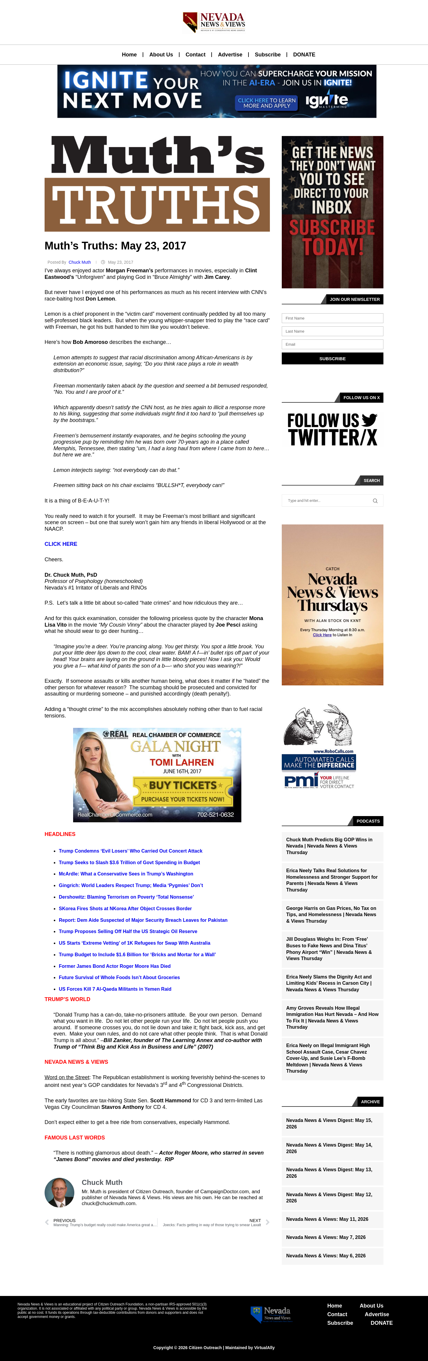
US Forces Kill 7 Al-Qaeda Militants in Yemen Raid (115, 989)
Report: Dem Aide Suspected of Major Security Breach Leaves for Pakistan (143, 920)
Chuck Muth (80, 262)
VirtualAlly (264, 1347)
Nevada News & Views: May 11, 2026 (327, 1219)
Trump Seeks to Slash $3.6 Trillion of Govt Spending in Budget (129, 862)
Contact (195, 55)
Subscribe (268, 55)
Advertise (230, 55)
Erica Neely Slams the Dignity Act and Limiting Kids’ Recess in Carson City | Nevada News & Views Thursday (329, 983)
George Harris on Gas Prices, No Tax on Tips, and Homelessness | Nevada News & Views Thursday (331, 915)
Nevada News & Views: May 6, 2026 (326, 1255)
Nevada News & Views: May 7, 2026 (326, 1237)
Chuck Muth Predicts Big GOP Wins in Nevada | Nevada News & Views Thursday (329, 846)
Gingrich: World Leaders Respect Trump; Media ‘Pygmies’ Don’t (131, 885)
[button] (212, 114)
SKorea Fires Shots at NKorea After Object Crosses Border (125, 908)
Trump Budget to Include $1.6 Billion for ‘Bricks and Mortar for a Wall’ (137, 954)
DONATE (304, 55)
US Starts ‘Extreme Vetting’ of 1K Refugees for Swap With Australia (134, 943)
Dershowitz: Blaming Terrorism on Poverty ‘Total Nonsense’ (126, 897)
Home (129, 55)
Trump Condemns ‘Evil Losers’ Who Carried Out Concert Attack (130, 850)
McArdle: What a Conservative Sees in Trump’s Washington (126, 873)
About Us (161, 55)
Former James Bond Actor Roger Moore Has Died (115, 966)
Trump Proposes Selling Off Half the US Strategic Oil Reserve (128, 931)
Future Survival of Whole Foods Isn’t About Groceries (119, 977)
